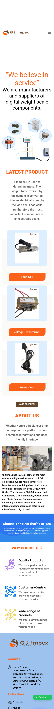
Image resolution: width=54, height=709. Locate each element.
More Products (27, 404)
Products (15, 702)
